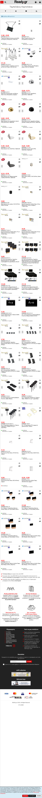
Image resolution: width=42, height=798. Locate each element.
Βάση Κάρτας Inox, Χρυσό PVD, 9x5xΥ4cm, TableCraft (29, 149)
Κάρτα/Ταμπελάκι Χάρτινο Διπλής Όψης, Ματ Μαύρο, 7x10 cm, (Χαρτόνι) (31, 564)
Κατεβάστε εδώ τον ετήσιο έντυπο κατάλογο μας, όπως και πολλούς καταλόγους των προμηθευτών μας (31, 596)
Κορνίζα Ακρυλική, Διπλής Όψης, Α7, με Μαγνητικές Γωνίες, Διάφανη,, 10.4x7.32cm (10, 233)
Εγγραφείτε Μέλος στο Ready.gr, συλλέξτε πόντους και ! (10, 596)
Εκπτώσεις (8, 633)
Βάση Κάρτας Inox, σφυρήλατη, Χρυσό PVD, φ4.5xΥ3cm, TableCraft (10, 122)
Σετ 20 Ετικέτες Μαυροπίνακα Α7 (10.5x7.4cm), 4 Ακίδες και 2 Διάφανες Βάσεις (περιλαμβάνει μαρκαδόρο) (10, 288)
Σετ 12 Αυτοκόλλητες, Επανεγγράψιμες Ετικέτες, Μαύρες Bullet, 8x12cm (31, 315)
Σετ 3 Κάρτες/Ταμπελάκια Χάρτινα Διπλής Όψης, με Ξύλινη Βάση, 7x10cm (10, 536)
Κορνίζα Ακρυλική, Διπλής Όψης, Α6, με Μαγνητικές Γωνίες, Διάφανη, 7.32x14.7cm (31, 233)
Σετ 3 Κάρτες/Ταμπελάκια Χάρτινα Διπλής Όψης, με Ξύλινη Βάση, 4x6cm (10, 509)
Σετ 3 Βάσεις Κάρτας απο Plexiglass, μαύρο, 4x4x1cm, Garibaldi (30, 66)
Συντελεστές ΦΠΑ (10, 637)
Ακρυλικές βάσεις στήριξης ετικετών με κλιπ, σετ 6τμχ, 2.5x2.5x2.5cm (10, 66)
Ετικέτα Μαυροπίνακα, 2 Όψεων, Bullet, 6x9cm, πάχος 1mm (10, 315)
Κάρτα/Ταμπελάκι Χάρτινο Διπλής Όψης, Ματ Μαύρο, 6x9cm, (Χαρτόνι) (10, 564)
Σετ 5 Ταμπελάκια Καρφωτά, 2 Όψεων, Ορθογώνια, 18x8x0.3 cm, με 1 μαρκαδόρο (10, 426)
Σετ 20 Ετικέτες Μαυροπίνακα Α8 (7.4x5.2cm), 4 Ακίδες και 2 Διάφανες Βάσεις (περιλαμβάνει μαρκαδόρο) (30, 288)
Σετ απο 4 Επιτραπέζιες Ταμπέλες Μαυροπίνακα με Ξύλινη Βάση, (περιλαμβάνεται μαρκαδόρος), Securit (10, 260)
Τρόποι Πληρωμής (10, 636)
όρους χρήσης (15, 664)
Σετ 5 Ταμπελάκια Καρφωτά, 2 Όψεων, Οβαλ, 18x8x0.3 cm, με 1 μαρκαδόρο (31, 398)
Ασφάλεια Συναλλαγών (11, 641)
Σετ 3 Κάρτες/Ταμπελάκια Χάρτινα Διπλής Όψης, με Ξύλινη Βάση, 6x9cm (30, 509)
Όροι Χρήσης (9, 642)
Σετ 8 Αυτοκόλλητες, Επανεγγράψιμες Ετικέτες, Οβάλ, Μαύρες (10, 398)
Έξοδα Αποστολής (10, 634)
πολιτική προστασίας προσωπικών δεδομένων (30, 664)
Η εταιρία (8, 632)
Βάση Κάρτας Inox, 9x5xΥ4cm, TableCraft (10, 148)
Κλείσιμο (39, 795)
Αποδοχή (25, 795)
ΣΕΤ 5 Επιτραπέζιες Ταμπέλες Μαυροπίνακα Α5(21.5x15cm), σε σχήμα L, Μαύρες (31, 371)
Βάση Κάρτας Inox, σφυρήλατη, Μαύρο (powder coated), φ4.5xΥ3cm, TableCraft (31, 122)
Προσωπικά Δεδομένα (11, 640)
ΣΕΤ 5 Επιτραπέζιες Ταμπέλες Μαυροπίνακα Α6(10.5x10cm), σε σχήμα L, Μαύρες (10, 371)
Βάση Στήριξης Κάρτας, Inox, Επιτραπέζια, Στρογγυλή (28, 39)
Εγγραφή (29, 661)
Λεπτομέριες (32, 795)
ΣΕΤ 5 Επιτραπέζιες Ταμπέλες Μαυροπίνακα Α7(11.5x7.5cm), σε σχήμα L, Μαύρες (31, 343)
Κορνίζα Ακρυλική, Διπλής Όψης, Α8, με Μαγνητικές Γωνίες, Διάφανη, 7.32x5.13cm (31, 205)
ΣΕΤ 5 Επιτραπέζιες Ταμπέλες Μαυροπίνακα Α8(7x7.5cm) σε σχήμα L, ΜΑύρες (10, 343)
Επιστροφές (9, 638)
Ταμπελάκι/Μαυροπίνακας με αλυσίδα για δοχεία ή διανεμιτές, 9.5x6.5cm (10, 39)
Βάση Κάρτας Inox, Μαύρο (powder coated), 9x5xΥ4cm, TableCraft (9, 177)
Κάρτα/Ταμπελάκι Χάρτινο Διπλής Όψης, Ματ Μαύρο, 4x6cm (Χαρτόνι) (31, 536)
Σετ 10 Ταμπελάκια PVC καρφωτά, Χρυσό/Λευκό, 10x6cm (30, 426)
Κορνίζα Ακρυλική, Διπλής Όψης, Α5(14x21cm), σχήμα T (29, 481)
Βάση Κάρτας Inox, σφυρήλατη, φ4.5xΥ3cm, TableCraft (29, 94)
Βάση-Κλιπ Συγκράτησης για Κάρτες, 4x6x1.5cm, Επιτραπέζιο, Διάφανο (9, 94)
